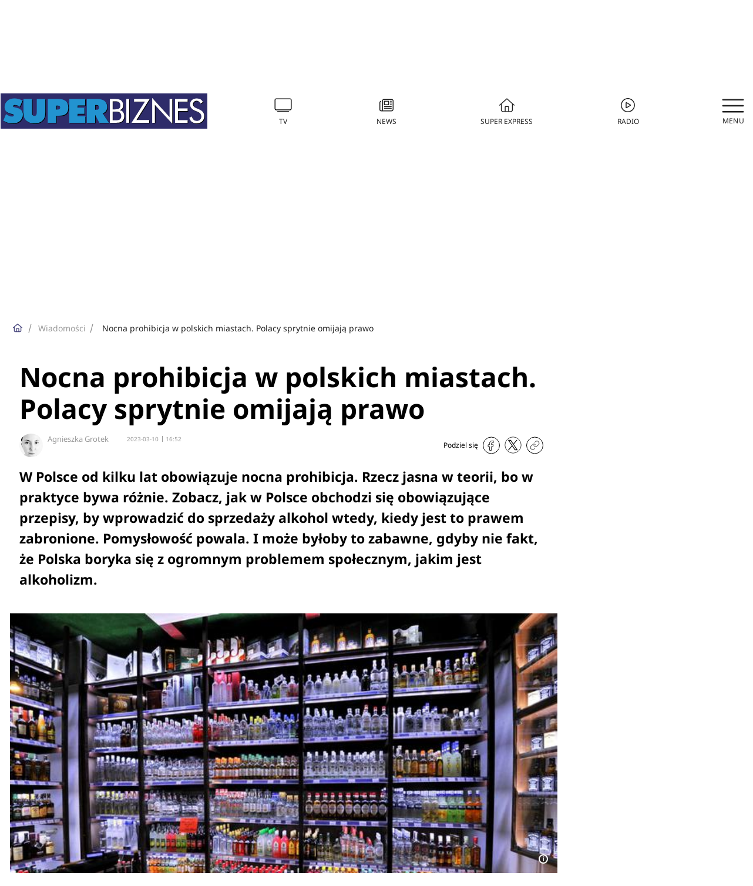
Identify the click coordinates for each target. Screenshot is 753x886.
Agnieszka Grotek (78, 439)
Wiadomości (62, 328)
